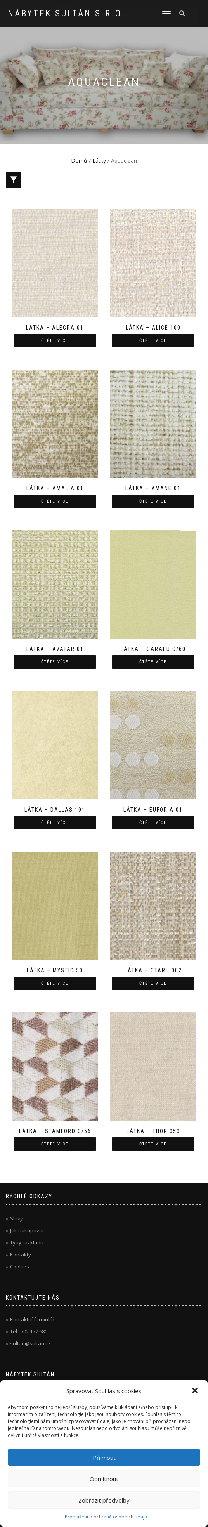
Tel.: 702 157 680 (28, 1331)
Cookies (19, 1266)
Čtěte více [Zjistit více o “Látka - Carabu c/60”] (153, 662)
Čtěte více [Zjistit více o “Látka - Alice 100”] (153, 340)
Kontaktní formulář (32, 1319)
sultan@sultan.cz (30, 1343)
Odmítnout (104, 1479)
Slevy (16, 1218)
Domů (79, 160)
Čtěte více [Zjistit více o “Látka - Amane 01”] (153, 501)
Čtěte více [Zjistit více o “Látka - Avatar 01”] (55, 662)
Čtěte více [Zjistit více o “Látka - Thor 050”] (153, 1144)
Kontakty (20, 1254)
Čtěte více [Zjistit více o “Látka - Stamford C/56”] (55, 1144)
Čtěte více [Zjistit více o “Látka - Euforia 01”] (153, 822)
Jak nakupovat (27, 1230)
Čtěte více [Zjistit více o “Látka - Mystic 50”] (55, 983)
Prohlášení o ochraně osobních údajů (106, 1516)
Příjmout (104, 1457)
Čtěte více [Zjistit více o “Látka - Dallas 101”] (55, 822)
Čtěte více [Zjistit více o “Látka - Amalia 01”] (55, 501)
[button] (195, 1391)
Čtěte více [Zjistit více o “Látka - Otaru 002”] (153, 983)
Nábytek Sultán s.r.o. (66, 13)
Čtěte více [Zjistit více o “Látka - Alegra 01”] (55, 340)
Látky (99, 160)
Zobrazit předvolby (104, 1500)
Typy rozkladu (26, 1242)
